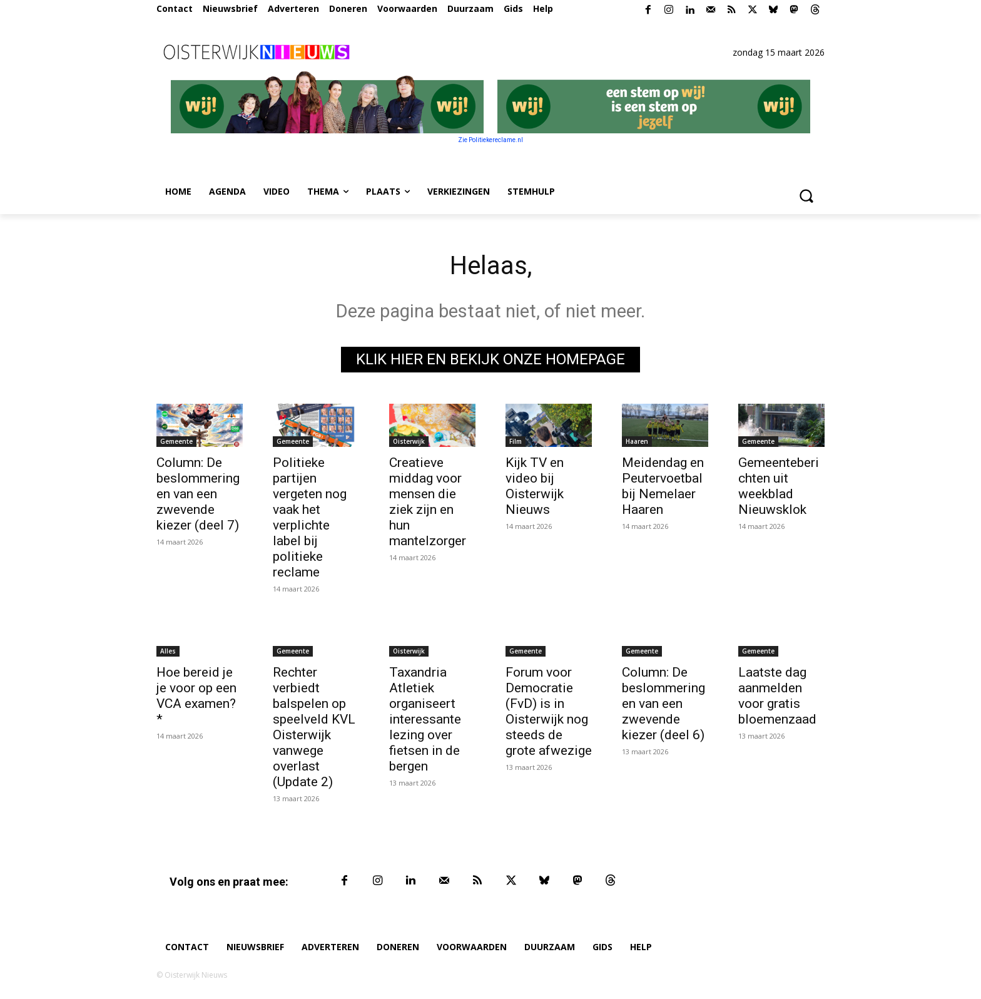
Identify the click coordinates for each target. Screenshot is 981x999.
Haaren (637, 441)
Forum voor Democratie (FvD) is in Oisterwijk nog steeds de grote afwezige (549, 711)
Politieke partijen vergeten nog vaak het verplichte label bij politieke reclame (310, 517)
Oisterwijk (409, 441)
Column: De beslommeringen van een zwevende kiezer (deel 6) (663, 703)
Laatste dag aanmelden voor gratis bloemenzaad (777, 696)
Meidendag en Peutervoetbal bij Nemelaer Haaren (663, 486)
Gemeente (176, 441)
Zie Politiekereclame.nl (490, 139)
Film (515, 441)
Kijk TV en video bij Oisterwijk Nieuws (535, 486)
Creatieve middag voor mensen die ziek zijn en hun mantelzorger (427, 501)
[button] (806, 195)
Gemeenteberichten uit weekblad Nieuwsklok (778, 486)
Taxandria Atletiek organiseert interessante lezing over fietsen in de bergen (425, 719)
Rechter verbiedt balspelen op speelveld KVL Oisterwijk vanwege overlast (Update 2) (314, 727)
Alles (168, 651)
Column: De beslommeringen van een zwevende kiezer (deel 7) (198, 494)
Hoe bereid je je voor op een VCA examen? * (196, 696)
